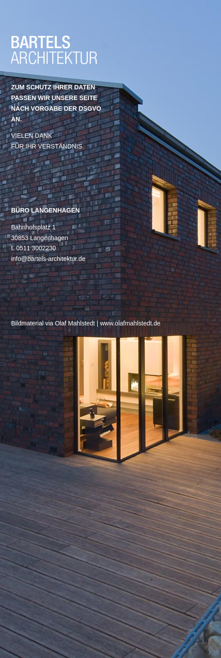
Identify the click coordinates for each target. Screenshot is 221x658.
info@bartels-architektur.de (48, 258)
